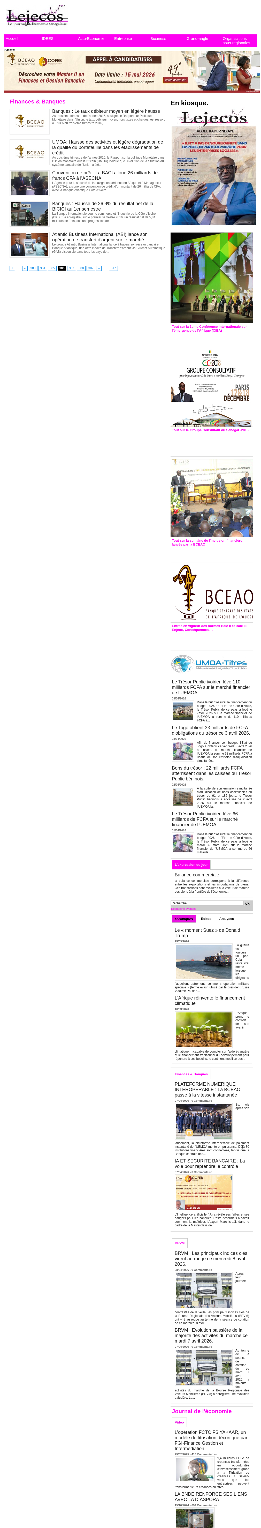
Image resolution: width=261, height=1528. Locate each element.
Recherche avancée (183, 908)
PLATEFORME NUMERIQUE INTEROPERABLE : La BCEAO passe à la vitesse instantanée (207, 1090)
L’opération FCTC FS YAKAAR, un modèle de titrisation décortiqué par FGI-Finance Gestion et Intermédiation (211, 1440)
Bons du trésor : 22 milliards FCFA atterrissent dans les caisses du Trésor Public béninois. (211, 773)
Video (179, 1422)
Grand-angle (197, 38)
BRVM (180, 1243)
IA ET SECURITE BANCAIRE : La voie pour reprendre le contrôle (210, 1163)
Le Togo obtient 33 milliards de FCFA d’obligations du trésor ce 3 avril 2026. (211, 730)
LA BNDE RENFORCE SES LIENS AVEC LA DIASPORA (211, 1497)
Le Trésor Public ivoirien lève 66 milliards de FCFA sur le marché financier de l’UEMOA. (205, 819)
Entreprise (123, 38)
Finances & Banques (191, 1074)
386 (62, 268)
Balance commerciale (197, 874)
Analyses (226, 919)
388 (81, 268)
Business (158, 38)
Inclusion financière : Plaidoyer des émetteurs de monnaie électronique (208, 551)
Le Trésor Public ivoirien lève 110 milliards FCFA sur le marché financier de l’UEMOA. (211, 687)
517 (113, 268)
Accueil (12, 38)
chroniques (184, 919)
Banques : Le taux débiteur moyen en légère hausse (106, 111)
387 (71, 268)
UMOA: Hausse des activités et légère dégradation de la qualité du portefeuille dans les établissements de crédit (107, 147)
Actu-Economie (91, 38)
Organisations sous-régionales (236, 40)
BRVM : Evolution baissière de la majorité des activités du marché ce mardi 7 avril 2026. (211, 1336)
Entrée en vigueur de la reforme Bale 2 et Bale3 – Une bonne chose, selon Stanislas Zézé (212, 640)
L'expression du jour (191, 865)
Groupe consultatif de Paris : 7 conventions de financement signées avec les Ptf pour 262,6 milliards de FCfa (209, 442)
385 (52, 268)
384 (42, 268)
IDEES (47, 38)
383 (33, 268)
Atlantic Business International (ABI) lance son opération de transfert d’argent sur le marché (100, 237)
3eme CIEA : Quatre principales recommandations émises (204, 337)
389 (91, 268)
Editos (206, 919)
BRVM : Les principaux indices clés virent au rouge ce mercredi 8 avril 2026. (211, 1259)
